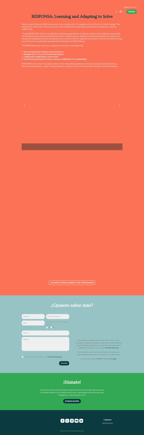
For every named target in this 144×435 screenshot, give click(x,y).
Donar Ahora (72, 401)
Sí (48, 327)
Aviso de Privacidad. (54, 357)
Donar (131, 11)
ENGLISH (134, 7)
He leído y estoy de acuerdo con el (42, 357)
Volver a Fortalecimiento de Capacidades (72, 282)
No (52, 327)
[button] (24, 105)
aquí (114, 359)
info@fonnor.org (112, 348)
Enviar (64, 363)
